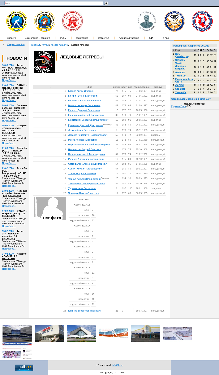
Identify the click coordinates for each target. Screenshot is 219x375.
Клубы (63, 38)
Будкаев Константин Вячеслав (84, 100)
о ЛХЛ (166, 38)
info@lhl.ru (117, 365)
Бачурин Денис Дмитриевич (83, 95)
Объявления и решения (37, 38)
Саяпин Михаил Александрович (85, 168)
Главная (35, 45)
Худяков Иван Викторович (82, 188)
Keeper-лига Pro (16, 44)
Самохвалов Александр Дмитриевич (87, 164)
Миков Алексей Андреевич (82, 139)
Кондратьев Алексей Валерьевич (86, 115)
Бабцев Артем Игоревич (81, 91)
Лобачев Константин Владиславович (88, 135)
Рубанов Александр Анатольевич (86, 159)
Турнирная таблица (129, 38)
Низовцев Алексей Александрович (86, 154)
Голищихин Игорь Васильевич (84, 105)
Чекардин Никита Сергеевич (83, 193)
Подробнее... (9, 80)
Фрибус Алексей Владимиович (84, 178)
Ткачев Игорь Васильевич (82, 173)
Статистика (103, 38)
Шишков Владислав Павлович (84, 310)
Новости (11, 38)
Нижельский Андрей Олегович (84, 149)
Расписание (82, 38)
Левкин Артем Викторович (82, 130)
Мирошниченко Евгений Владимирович (89, 144)
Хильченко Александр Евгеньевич (86, 183)
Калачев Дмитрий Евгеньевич (84, 110)
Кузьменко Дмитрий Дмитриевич (85, 125)
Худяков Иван (178, 106)
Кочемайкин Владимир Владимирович (88, 120)
